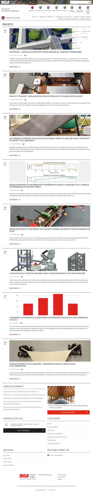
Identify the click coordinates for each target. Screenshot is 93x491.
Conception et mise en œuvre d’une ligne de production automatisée (47, 273)
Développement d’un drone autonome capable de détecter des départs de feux (49, 229)
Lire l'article (13, 67)
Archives (76, 16)
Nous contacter (61, 476)
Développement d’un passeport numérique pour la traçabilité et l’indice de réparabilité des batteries (50, 185)
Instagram (52, 477)
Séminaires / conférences (46, 16)
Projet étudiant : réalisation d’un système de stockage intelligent (47, 96)
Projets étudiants (86, 16)
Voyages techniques (85, 19)
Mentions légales (62, 473)
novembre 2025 (8, 464)
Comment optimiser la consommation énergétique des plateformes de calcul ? (49, 318)
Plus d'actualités (68, 411)
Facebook (40, 477)
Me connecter (52, 489)
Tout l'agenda (23, 430)
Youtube (46, 477)
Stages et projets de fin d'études (57, 436)
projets (49, 422)
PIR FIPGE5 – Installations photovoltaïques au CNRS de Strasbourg (46, 52)
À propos (35, 16)
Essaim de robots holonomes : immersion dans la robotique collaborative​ (42, 364)
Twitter (43, 477)
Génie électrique (12, 18)
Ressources (68, 16)
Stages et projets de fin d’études (68, 19)
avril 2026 (6, 454)
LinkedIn (49, 477)
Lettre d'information (56, 454)
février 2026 (7, 457)
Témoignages (59, 16)
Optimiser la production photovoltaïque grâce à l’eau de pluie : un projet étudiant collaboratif (46, 139)
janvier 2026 (7, 461)
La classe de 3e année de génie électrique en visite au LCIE (21, 390)
